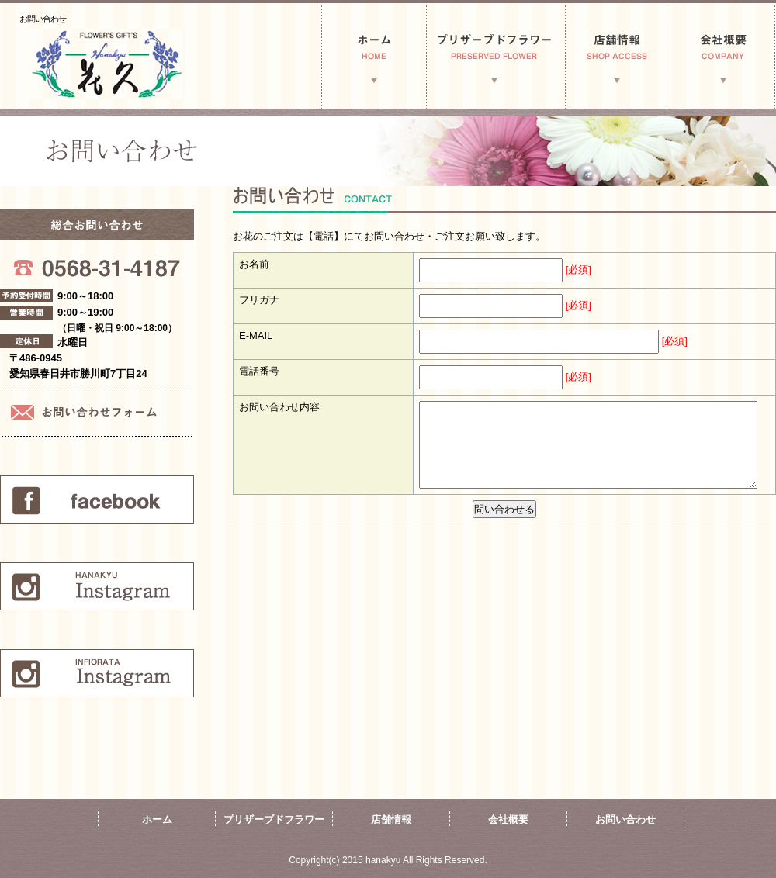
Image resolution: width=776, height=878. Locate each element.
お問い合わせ (625, 819)
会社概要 (508, 819)
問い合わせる (504, 509)
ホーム (157, 819)
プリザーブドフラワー (273, 819)
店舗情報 (391, 819)
